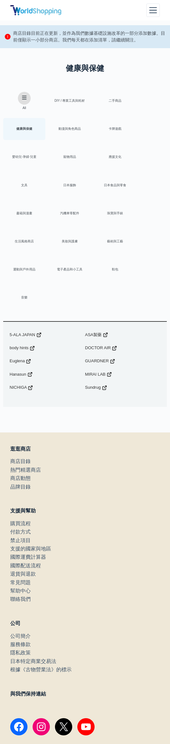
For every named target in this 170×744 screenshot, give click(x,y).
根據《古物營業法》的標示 (41, 617)
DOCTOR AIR (101, 295)
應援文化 (22, 158)
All (22, 101)
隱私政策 (20, 600)
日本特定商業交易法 (33, 609)
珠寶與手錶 (105, 187)
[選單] (153, 10)
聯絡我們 (20, 546)
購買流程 (20, 471)
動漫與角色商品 (22, 129)
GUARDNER (100, 309)
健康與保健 (147, 101)
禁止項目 (20, 488)
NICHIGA (21, 335)
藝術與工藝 (64, 215)
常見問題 (20, 530)
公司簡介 (20, 583)
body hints (22, 295)
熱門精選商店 (25, 417)
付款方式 (20, 479)
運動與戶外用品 (105, 215)
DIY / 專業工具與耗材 (64, 101)
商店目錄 (20, 409)
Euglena (20, 309)
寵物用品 (147, 129)
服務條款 (20, 592)
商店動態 (20, 426)
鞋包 (22, 244)
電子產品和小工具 (147, 215)
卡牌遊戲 (64, 129)
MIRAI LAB (98, 322)
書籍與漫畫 (22, 187)
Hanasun (21, 322)
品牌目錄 (20, 434)
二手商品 (105, 101)
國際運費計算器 (28, 504)
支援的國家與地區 (30, 496)
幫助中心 (20, 538)
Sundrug (96, 335)
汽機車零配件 (63, 187)
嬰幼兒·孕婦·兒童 (105, 129)
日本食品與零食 (147, 158)
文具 (64, 158)
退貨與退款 (23, 521)
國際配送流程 (25, 513)
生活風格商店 (147, 187)
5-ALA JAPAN (26, 282)
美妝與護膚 (22, 215)
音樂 (64, 244)
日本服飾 (105, 158)
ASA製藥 (96, 282)
